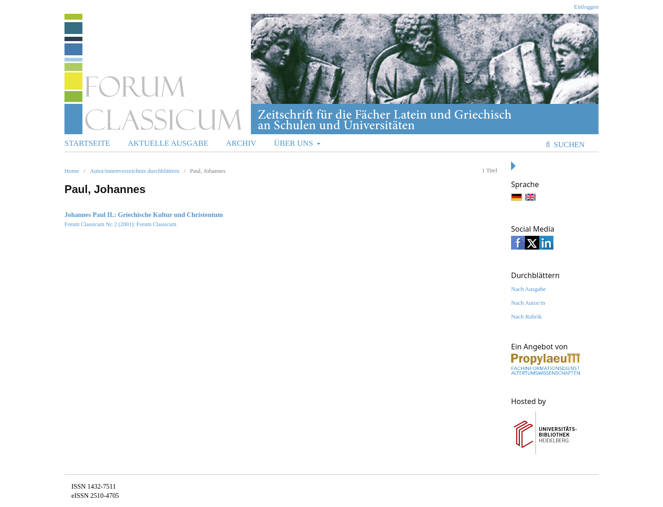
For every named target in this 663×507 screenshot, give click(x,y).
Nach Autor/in (528, 302)
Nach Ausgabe (528, 288)
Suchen (568, 144)
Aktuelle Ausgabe (168, 143)
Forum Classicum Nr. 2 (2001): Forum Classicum (120, 224)
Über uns (294, 143)
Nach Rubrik (526, 316)
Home (71, 170)
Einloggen (586, 6)
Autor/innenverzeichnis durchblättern (135, 170)
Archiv (241, 143)
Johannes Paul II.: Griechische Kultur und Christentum (143, 214)
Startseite (87, 143)
